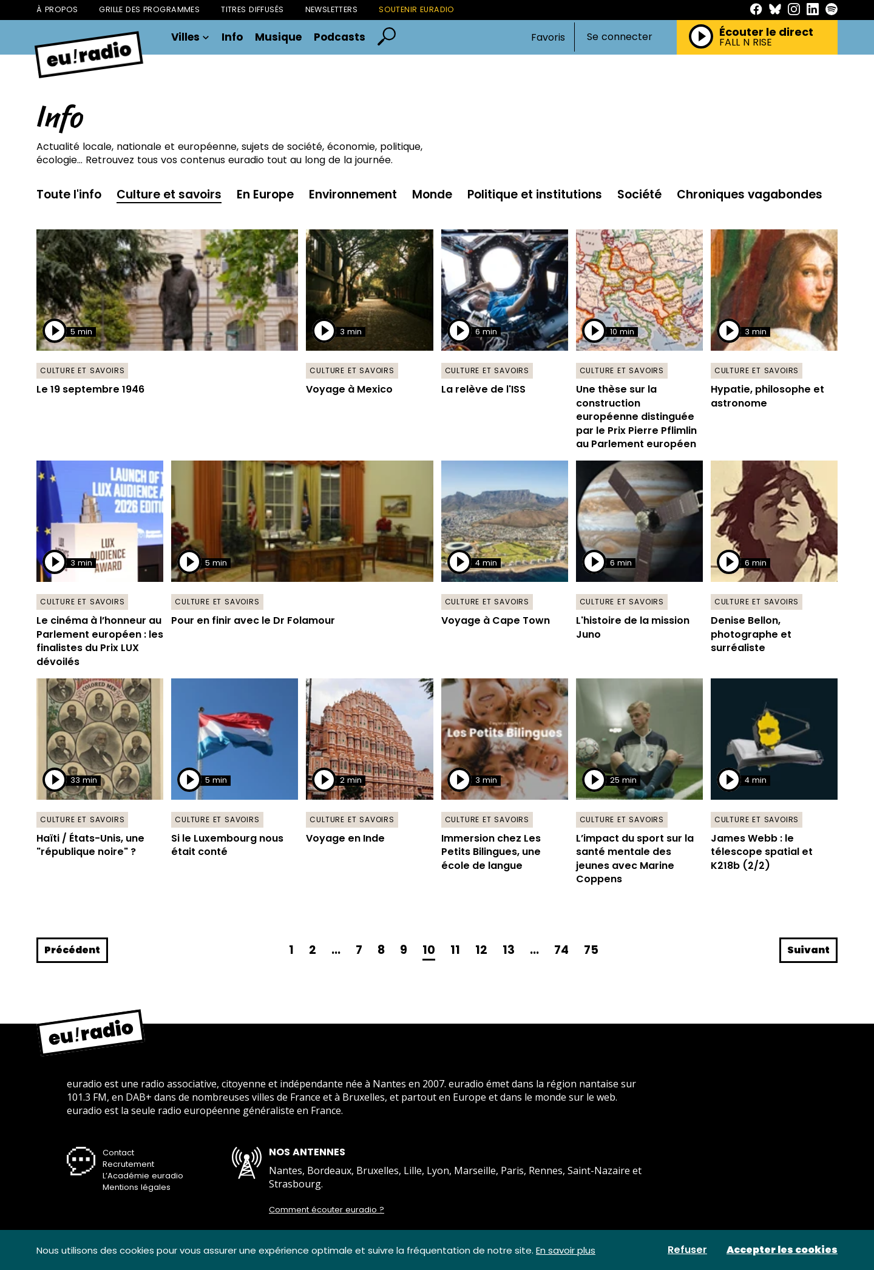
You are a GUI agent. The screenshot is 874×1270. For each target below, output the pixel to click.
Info (232, 37)
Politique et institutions (534, 194)
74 (561, 950)
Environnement (353, 194)
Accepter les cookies (782, 1250)
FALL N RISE (745, 42)
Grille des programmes (149, 9)
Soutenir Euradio (417, 9)
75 (591, 950)
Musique (278, 37)
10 (428, 950)
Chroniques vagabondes (749, 194)
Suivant (808, 950)
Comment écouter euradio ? (326, 1209)
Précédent (72, 950)
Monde (432, 194)
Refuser (687, 1250)
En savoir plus (565, 1250)
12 (481, 950)
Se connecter (619, 37)
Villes (190, 37)
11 (455, 950)
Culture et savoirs (169, 194)
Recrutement (128, 1164)
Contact (118, 1152)
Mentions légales (137, 1187)
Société (639, 194)
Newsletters (331, 9)
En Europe (265, 194)
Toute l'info (68, 194)
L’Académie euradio (143, 1175)
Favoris (548, 37)
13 (509, 950)
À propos (57, 9)
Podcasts (339, 37)
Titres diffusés (252, 9)
